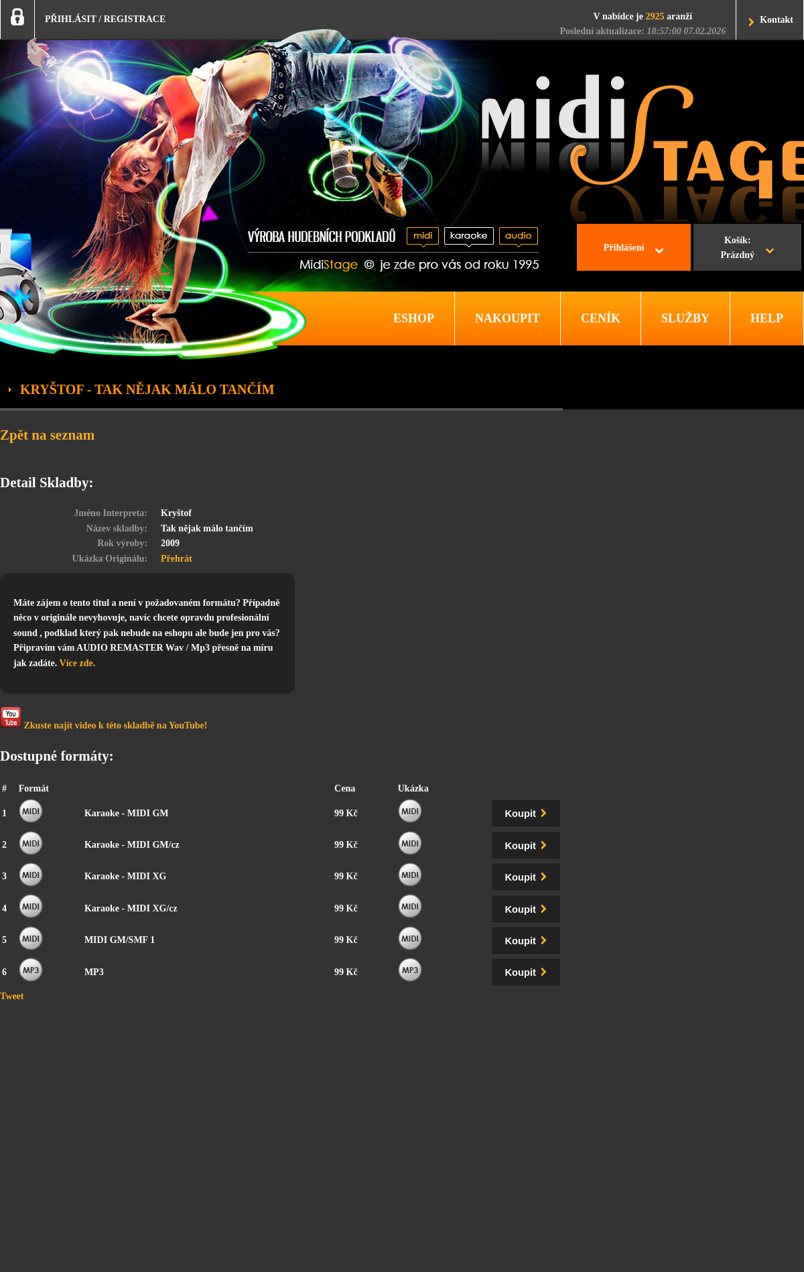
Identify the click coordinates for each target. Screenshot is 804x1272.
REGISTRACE (135, 19)
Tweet (12, 996)
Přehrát (176, 559)
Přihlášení (624, 248)
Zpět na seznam (47, 435)
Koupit (528, 811)
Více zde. (78, 663)
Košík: (737, 249)
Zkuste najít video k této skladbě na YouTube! (103, 718)
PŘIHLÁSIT (70, 19)
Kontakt (776, 20)
